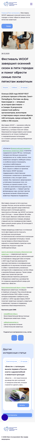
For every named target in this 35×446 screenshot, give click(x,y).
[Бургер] (31, 4)
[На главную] (10, 4)
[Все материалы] (14, 13)
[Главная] (4, 13)
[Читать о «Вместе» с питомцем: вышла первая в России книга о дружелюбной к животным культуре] (17, 384)
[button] (26, 4)
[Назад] (7, 26)
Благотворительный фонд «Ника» (13, 287)
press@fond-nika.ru (11, 314)
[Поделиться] (14, 338)
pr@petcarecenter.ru (11, 322)
